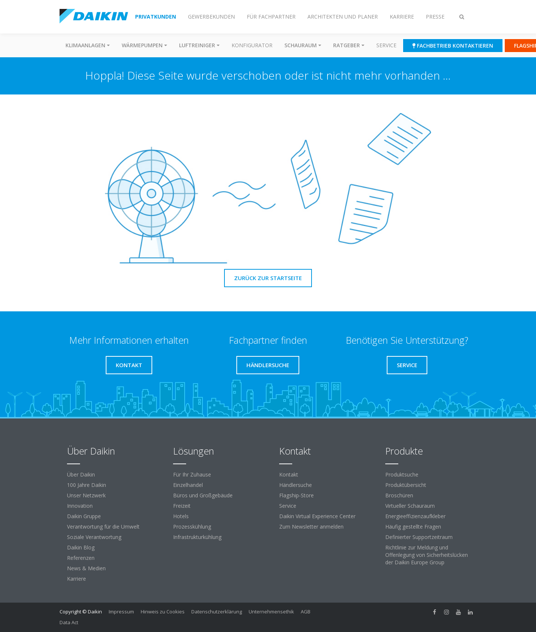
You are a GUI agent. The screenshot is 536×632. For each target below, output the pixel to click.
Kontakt (288, 474)
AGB (305, 611)
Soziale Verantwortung (94, 536)
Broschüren (399, 495)
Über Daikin (81, 474)
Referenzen (81, 557)
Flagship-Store (296, 495)
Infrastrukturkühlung (197, 536)
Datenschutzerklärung (216, 611)
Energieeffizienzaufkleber (415, 516)
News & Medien (86, 568)
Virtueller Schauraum (410, 505)
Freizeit (182, 505)
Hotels (181, 516)
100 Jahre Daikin (86, 484)
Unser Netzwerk (86, 495)
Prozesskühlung (192, 526)
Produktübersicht (405, 484)
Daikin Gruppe (84, 516)
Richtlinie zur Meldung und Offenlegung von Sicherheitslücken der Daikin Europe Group (426, 555)
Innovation (80, 505)
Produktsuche (401, 474)
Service (386, 45)
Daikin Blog (81, 547)
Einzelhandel (188, 484)
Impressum (121, 611)
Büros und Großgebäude (203, 495)
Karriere (76, 578)
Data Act (69, 622)
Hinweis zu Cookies (163, 611)
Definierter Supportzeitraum (419, 536)
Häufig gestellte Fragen (413, 526)
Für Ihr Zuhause (192, 474)
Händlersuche (295, 484)
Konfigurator (252, 45)
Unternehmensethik (271, 611)
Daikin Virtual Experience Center (317, 516)
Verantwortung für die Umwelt (103, 526)
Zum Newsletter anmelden (311, 526)
